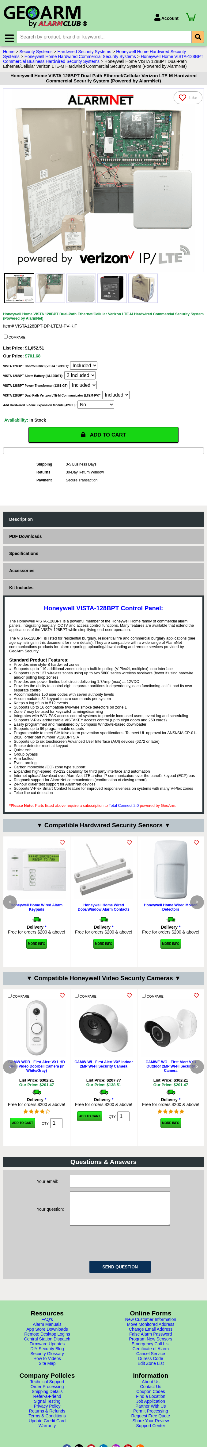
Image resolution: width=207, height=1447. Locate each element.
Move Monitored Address (151, 1346)
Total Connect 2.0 (124, 807)
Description (21, 520)
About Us (151, 1403)
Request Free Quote (150, 1437)
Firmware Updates (47, 1365)
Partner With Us (151, 1428)
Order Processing (47, 1408)
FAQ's (47, 1341)
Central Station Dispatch (47, 1360)
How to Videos (47, 1380)
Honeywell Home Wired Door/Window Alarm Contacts (104, 908)
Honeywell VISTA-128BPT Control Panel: (103, 609)
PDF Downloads (25, 537)
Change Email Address (150, 1351)
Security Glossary (47, 1375)
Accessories (22, 571)
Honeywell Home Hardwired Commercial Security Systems (80, 57)
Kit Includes (21, 588)
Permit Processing (150, 1433)
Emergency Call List (151, 1365)
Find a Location (150, 1418)
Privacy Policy (47, 1428)
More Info (36, 945)
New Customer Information (150, 1341)
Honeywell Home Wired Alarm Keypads (37, 908)
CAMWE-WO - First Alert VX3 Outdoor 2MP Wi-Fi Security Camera (170, 1074)
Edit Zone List (150, 1385)
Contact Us (150, 1408)
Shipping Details (47, 1413)
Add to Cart (22, 1131)
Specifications (23, 554)
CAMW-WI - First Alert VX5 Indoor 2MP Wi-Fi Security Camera (103, 1072)
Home (8, 52)
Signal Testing (47, 1423)
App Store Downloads (47, 1351)
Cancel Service (150, 1375)
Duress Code (150, 1380)
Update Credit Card (47, 1442)
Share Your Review (150, 1442)
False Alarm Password (150, 1356)
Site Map (47, 1385)
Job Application (150, 1423)
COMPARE (14, 338)
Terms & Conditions (47, 1437)
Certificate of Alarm (151, 1370)
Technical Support (47, 1403)
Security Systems (35, 52)
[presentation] (116, 1264)
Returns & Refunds (47, 1433)
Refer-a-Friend (47, 1418)
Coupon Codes (150, 1413)
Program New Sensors (150, 1360)
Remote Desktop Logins (47, 1356)
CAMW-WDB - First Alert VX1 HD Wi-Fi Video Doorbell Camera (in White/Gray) (36, 1074)
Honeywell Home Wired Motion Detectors (171, 908)
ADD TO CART (103, 436)
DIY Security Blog (47, 1370)
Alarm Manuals (47, 1346)
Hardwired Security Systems (84, 52)
